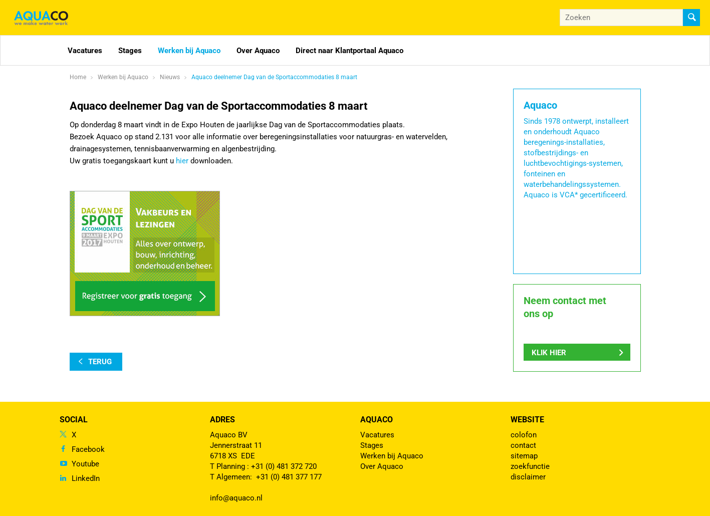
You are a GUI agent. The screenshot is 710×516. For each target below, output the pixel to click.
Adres (222, 419)
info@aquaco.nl (236, 497)
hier (182, 160)
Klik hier (549, 352)
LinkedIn (86, 478)
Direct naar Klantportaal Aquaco (349, 50)
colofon (524, 434)
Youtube (85, 463)
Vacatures (85, 50)
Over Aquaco (258, 50)
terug (100, 361)
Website (527, 419)
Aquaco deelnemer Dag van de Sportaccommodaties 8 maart (274, 77)
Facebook (88, 449)
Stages (130, 50)
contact (523, 445)
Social (74, 419)
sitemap (524, 455)
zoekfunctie (530, 466)
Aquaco (376, 419)
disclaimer (528, 476)
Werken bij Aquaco (189, 50)
